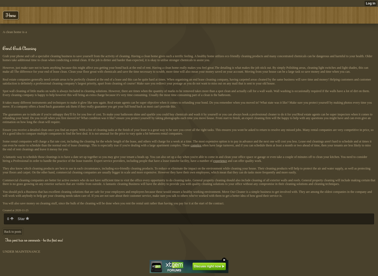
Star (23, 219)
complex (196, 145)
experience (220, 161)
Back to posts (12, 231)
